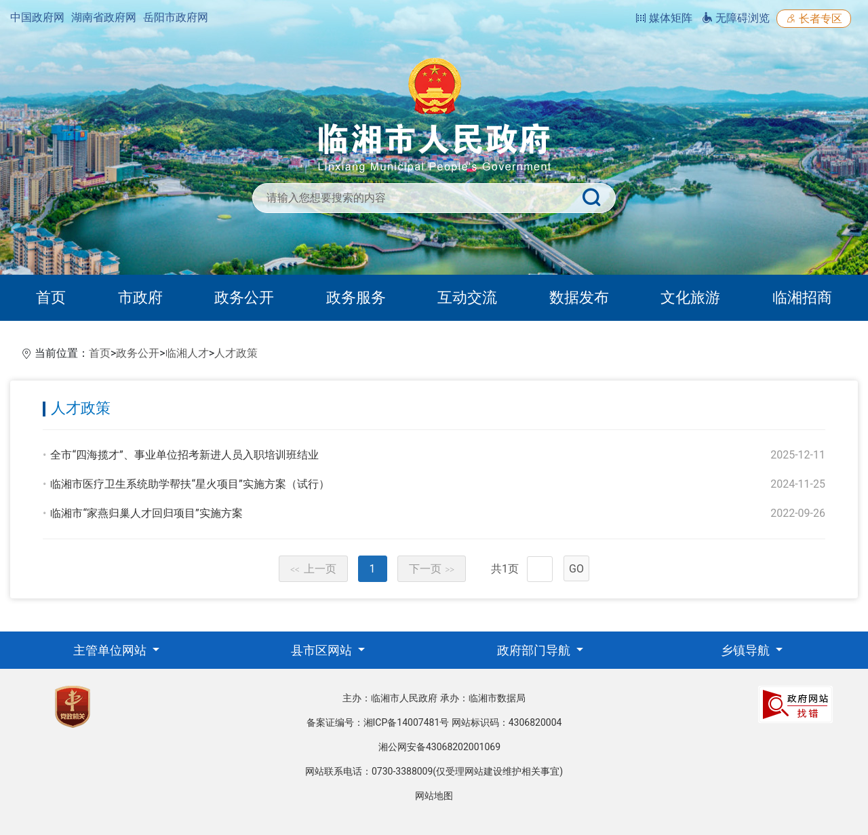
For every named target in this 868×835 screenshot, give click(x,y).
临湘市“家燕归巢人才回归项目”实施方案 (146, 513)
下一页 (432, 568)
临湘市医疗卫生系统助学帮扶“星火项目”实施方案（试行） (189, 484)
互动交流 (467, 297)
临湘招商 (802, 297)
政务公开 (244, 297)
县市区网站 (323, 650)
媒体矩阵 (663, 18)
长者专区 (813, 18)
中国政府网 (37, 17)
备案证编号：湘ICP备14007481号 (378, 722)
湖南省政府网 (103, 17)
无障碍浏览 (736, 18)
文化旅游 (690, 297)
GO (576, 568)
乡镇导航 (746, 650)
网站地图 (434, 795)
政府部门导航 (535, 650)
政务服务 (356, 297)
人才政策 (236, 353)
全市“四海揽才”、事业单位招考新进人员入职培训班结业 (184, 454)
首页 (51, 297)
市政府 (140, 297)
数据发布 (579, 297)
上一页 (313, 568)
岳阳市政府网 (175, 17)
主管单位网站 (111, 650)
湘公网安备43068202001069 (439, 746)
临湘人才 (187, 353)
